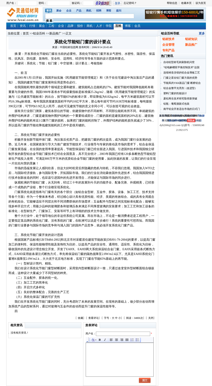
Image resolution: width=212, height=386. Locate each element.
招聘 (98, 10)
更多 (202, 33)
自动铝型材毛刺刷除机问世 (179, 62)
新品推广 (55, 33)
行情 (32, 26)
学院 (109, 26)
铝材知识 (191, 39)
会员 (137, 26)
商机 (88, 10)
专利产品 (168, 50)
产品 (78, 10)
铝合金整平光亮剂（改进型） (180, 88)
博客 (108, 10)
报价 (80, 26)
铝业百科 (39, 33)
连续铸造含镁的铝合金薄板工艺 (181, 72)
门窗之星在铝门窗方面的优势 (180, 77)
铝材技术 (168, 39)
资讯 (48, 10)
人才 (99, 26)
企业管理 (168, 44)
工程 (51, 26)
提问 (118, 10)
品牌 (70, 26)
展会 (58, 10)
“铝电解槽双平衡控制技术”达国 (181, 67)
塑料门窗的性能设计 (175, 93)
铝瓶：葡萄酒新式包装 (176, 103)
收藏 (80, 318)
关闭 (150, 318)
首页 (13, 26)
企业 (68, 10)
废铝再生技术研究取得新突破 (180, 98)
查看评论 (93, 318)
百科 (118, 26)
